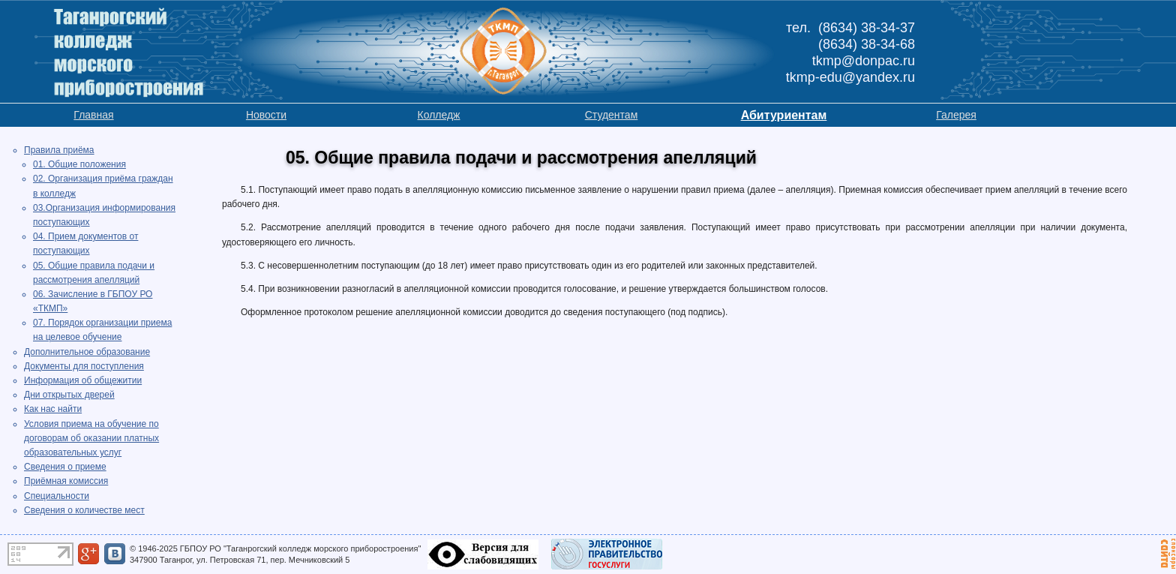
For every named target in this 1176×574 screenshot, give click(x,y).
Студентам (611, 115)
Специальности (56, 496)
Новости (266, 115)
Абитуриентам (784, 115)
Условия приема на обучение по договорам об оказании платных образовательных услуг (91, 438)
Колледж (439, 115)
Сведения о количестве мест (84, 510)
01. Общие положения (79, 164)
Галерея (956, 115)
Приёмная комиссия (66, 481)
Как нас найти (53, 409)
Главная (93, 115)
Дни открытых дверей (69, 394)
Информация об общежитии (83, 380)
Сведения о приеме (65, 466)
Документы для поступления (84, 366)
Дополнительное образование (87, 352)
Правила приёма (59, 150)
